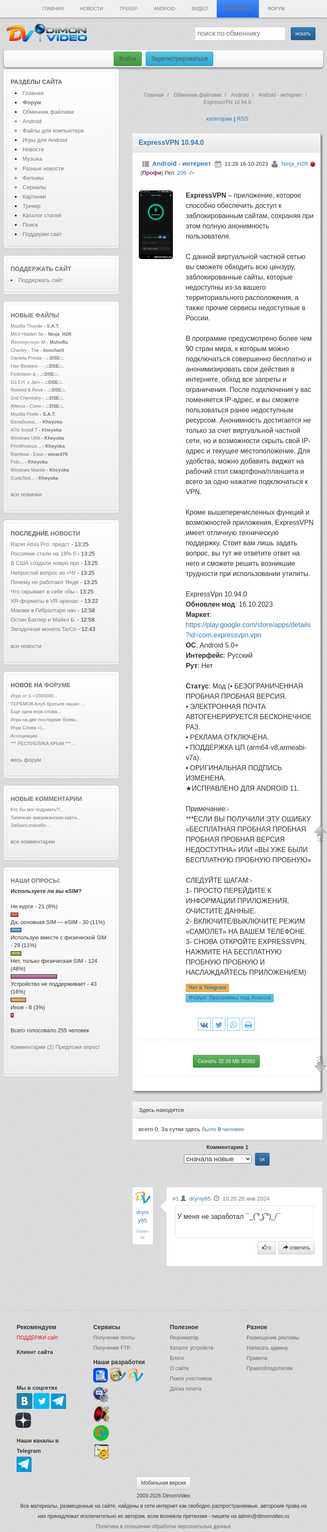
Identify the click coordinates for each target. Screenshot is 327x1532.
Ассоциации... (26, 735)
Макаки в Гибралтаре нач (43, 610)
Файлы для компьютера (53, 130)
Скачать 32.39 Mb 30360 (226, 1061)
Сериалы (34, 187)
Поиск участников (191, 1379)
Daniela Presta (26, 357)
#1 (176, 1198)
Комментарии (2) (32, 1047)
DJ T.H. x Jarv (25, 382)
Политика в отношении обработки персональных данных (163, 1526)
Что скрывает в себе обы (43, 591)
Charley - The (25, 350)
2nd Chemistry (26, 397)
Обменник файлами (48, 112)
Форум (276, 8)
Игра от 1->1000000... (34, 695)
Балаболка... (24, 421)
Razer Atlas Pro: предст (40, 544)
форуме (57, 685)
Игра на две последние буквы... (45, 719)
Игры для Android (45, 140)
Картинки (34, 196)
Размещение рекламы (273, 1338)
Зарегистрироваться (179, 58)
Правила (257, 1358)
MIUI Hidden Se (27, 334)
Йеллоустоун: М (28, 342)
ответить (296, 1248)
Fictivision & (24, 374)
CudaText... (22, 478)
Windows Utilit (25, 438)
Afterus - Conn (26, 406)
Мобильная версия (163, 1483)
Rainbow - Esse (27, 454)
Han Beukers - (26, 366)
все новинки (26, 494)
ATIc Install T (24, 429)
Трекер (128, 8)
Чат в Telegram (207, 988)
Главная (52, 8)
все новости (26, 646)
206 (181, 173)
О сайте (179, 1368)
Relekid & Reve (27, 389)
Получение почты (114, 1338)
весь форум (26, 760)
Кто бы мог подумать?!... (37, 809)
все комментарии (33, 841)
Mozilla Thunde (27, 325)
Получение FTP (111, 1348)
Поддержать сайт (41, 268)
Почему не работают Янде (45, 582)
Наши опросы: (36, 880)
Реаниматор (184, 1338)
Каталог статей (42, 215)
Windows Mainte (28, 469)
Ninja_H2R (294, 164)
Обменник (237, 8)
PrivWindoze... (26, 446)
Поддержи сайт (42, 234)
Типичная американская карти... (46, 817)
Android (164, 8)
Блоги (177, 1358)
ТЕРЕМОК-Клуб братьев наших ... (48, 703)
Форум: (229, 998)
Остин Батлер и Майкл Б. (43, 619)
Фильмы (33, 178)
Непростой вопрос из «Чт (43, 573)
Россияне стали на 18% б (43, 553)
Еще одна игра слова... (36, 711)
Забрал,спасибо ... (31, 825)
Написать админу (267, 1348)
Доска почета (185, 1389)
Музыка (32, 159)
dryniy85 (199, 1198)
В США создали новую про (45, 563)
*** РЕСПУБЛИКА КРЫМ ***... (43, 743)
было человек (223, 1129)
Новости (91, 8)
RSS (242, 118)
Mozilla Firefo (25, 414)
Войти (127, 58)
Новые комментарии (46, 798)
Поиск (30, 225)
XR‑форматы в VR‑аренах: (45, 601)
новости (65, 533)
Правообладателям (270, 1368)
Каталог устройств (191, 1348)
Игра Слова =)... (28, 727)
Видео (200, 8)
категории (219, 118)
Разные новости (43, 168)
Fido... (17, 461)
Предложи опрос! (77, 1047)
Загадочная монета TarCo (44, 629)
